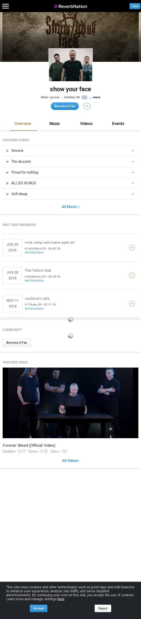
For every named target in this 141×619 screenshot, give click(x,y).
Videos (86, 123)
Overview (23, 123)
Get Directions (34, 252)
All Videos (70, 461)
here (61, 599)
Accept (39, 608)
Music (54, 123)
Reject (102, 608)
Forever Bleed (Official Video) (29, 445)
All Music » (70, 207)
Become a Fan (65, 106)
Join (135, 6)
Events (118, 123)
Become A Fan (16, 342)
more (96, 97)
